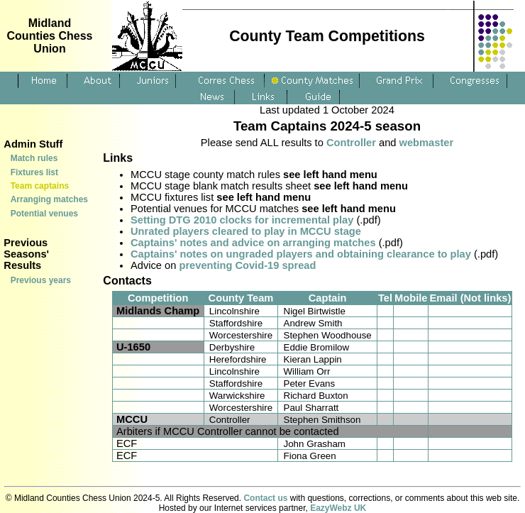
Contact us (265, 498)
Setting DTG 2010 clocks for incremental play (242, 220)
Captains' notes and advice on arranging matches (253, 242)
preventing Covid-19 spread (247, 265)
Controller (351, 142)
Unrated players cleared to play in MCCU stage (246, 231)
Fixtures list (34, 172)
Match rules (34, 158)
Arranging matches (49, 199)
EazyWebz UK (338, 508)
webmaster (426, 142)
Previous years (41, 280)
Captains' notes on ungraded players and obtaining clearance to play (301, 254)
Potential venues (44, 214)
